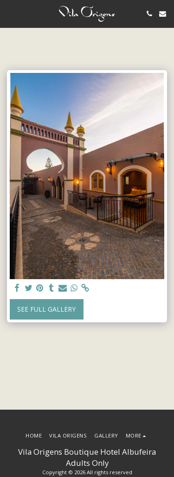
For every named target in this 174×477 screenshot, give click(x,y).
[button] (10, 13)
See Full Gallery (46, 309)
